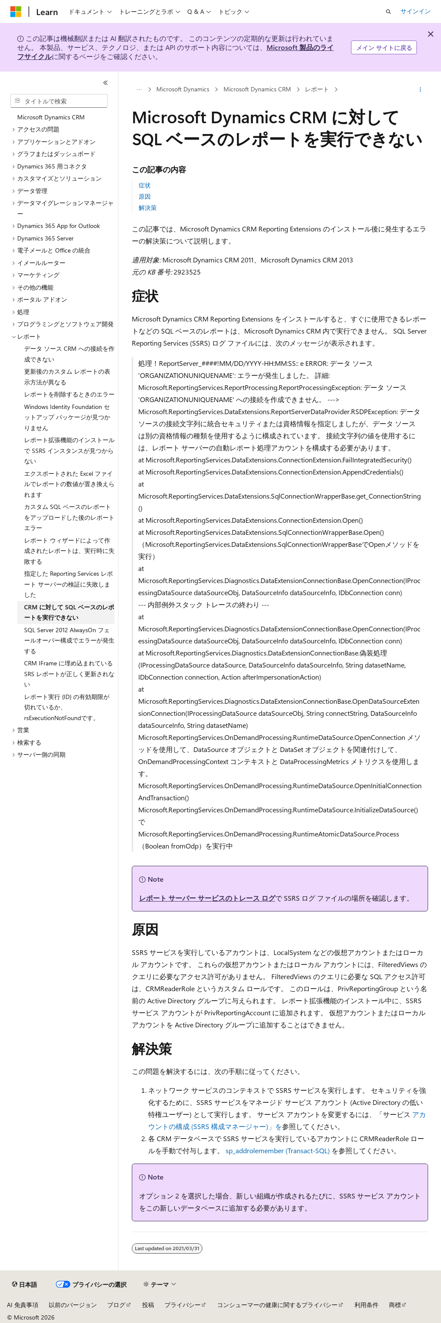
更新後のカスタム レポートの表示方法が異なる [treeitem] (67, 376)
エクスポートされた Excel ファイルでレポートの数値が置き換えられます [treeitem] (69, 484)
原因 (145, 196)
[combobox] (59, 101)
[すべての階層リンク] (139, 90)
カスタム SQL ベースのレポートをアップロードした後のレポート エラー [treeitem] (69, 517)
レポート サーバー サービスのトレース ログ (207, 897)
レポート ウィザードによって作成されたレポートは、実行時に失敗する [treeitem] (69, 550)
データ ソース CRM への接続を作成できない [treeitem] (69, 353)
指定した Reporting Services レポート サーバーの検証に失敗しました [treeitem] (68, 584)
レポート (317, 89)
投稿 (148, 1305)
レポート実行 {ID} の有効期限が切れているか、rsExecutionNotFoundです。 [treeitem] (66, 707)
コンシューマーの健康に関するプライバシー (277, 1305)
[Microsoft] (16, 11)
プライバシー (183, 1305)
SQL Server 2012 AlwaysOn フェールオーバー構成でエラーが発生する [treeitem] (69, 640)
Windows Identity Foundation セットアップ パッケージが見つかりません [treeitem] (67, 417)
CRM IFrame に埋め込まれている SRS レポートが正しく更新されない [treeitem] (69, 673)
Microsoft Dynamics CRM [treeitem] (51, 117)
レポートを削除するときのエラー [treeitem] (69, 394)
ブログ (116, 1305)
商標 (395, 1305)
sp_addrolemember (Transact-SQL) (278, 1150)
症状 (145, 185)
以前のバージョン (73, 1305)
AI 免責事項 (22, 1305)
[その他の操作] (420, 90)
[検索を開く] (388, 11)
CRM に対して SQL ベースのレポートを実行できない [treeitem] (69, 612)
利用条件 (366, 1305)
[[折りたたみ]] (105, 82)
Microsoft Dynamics (182, 89)
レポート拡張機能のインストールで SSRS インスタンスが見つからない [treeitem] (69, 450)
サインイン (416, 11)
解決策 (148, 207)
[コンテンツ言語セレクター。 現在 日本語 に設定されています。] (24, 1285)
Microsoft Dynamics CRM (257, 89)
